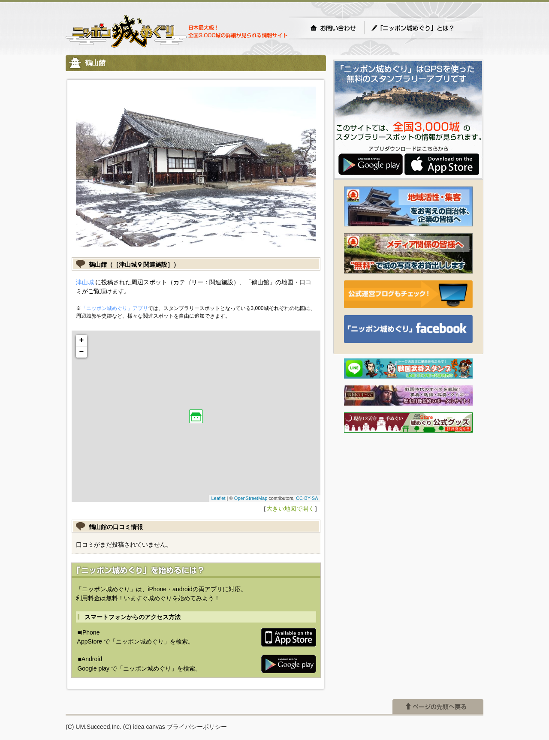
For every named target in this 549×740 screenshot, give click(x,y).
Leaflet (218, 498)
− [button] (81, 352)
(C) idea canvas (144, 726)
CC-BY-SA (307, 498)
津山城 (85, 282)
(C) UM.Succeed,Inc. (93, 726)
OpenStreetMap (251, 498)
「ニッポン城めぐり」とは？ (421, 27)
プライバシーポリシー (197, 726)
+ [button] (81, 340)
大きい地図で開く (290, 508)
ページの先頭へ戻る (437, 706)
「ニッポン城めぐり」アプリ (114, 308)
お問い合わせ (333, 27)
